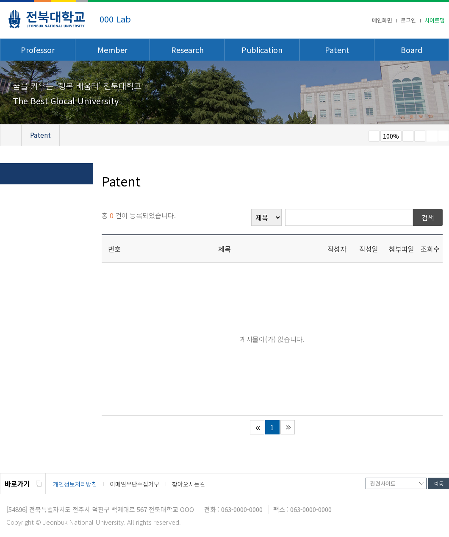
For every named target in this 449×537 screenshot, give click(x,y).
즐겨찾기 (419, 136)
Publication (262, 49)
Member (112, 49)
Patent (337, 49)
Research (187, 49)
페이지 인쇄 (432, 136)
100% (391, 136)
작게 (374, 136)
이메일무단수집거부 (134, 484)
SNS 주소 (443, 136)
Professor (38, 49)
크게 (407, 136)
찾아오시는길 (188, 484)
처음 (257, 427)
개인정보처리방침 (75, 484)
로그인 (408, 20)
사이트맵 (434, 20)
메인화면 (382, 20)
